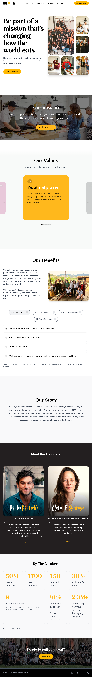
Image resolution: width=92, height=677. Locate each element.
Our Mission (30, 3)
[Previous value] (4, 200)
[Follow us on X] (88, 673)
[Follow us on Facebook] (82, 673)
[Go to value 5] (50, 224)
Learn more (46, 127)
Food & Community (46, 319)
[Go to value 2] (44, 224)
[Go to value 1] (42, 224)
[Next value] (88, 200)
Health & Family (19, 312)
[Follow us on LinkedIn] (72, 673)
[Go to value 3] (46, 224)
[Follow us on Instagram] (77, 673)
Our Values (41, 3)
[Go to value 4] (48, 224)
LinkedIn (24, 543)
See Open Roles (81, 3)
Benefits (51, 3)
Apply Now (46, 656)
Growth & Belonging (71, 312)
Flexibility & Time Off (44, 312)
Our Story (59, 3)
